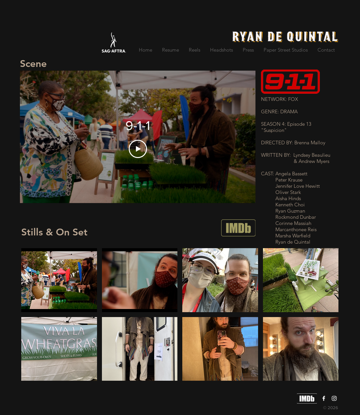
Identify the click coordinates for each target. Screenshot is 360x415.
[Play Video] (138, 149)
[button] (59, 280)
